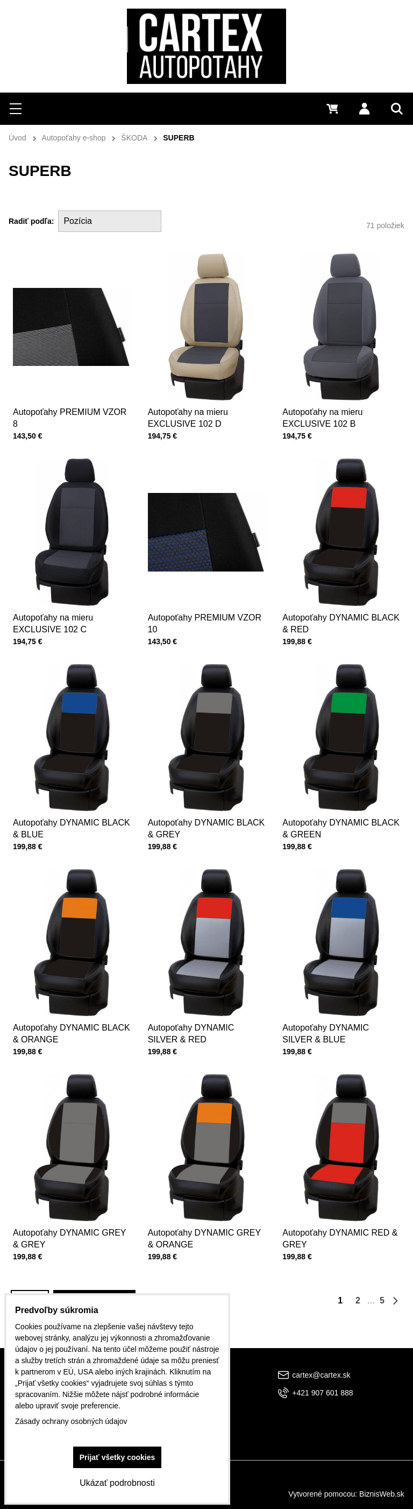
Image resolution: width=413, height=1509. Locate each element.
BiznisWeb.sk (381, 1494)
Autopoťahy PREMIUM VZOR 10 (204, 606)
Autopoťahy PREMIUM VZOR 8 (69, 417)
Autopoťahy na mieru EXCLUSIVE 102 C (57, 606)
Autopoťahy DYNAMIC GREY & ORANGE (204, 1222)
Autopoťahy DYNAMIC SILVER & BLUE (329, 1017)
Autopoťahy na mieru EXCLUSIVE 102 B (322, 417)
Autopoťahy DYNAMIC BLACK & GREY (206, 811)
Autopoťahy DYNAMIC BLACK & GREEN (341, 811)
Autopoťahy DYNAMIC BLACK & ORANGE (71, 1017)
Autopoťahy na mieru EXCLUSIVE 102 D (188, 417)
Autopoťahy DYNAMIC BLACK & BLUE (71, 811)
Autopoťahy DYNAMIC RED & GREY (340, 1222)
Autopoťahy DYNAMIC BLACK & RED (341, 606)
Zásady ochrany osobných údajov (71, 1421)
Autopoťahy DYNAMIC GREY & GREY (70, 1222)
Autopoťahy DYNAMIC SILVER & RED (194, 1017)
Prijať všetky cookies (117, 1457)
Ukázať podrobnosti (117, 1482)
